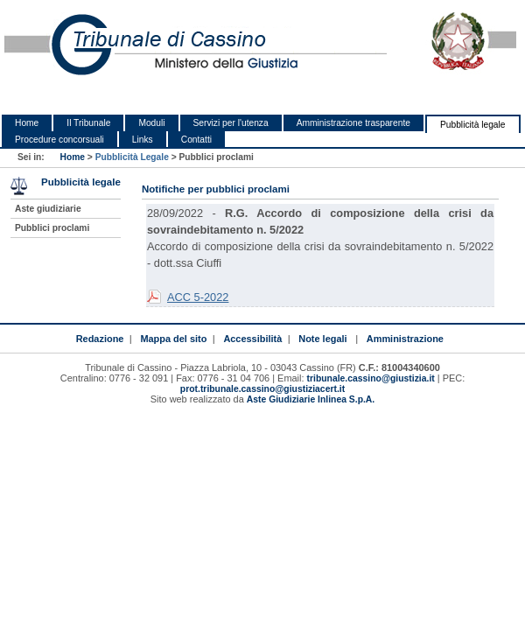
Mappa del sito (173, 338)
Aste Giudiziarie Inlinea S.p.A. (310, 399)
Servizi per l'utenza (231, 123)
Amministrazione (405, 338)
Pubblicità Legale (132, 157)
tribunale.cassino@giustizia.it (371, 378)
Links (142, 139)
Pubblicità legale (473, 125)
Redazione (100, 338)
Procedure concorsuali (59, 139)
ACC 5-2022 (197, 297)
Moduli (151, 123)
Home (26, 123)
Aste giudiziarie (48, 209)
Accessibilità (252, 338)
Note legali (322, 338)
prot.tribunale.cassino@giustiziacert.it (262, 389)
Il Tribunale (88, 123)
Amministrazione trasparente (353, 123)
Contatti (196, 139)
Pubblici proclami (52, 228)
